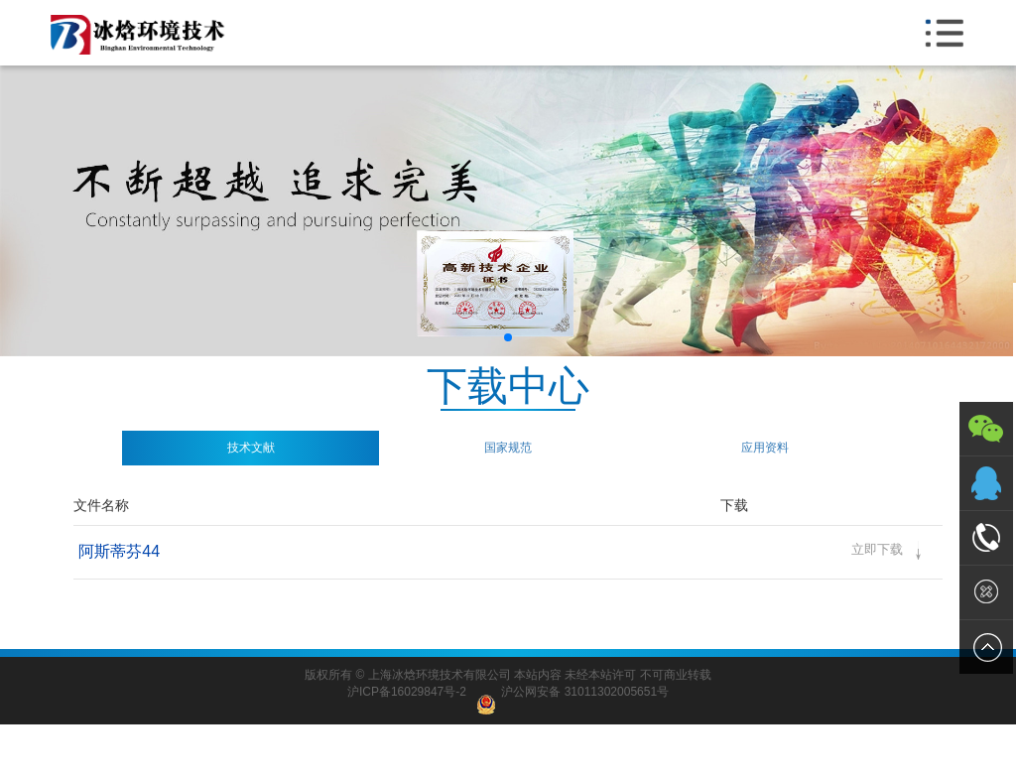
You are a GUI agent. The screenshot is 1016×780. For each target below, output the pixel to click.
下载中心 (508, 387)
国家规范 (508, 448)
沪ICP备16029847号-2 (406, 692)
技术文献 (251, 448)
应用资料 (765, 448)
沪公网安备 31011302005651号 (572, 692)
